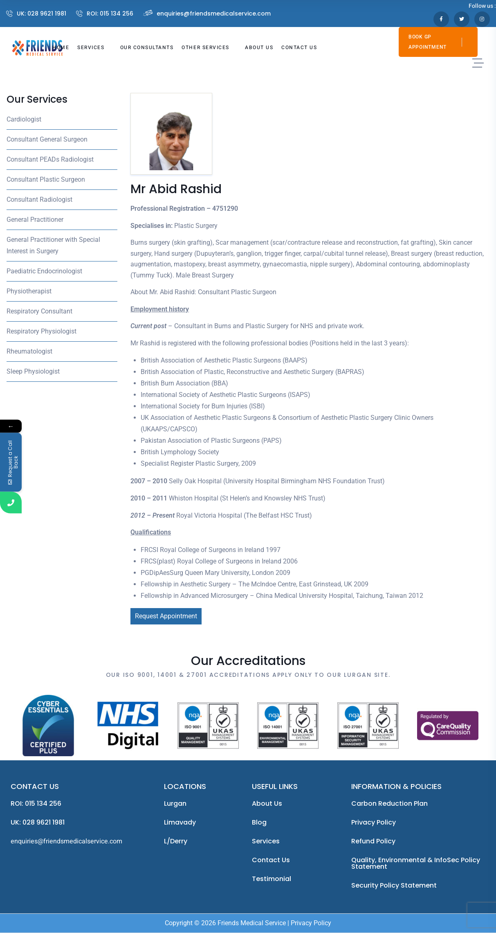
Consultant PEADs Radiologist (50, 159)
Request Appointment (166, 616)
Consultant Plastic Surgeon (46, 179)
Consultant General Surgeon (47, 139)
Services (266, 841)
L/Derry (175, 841)
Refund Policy (373, 841)
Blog (259, 822)
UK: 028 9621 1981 (41, 13)
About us (267, 803)
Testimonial (271, 878)
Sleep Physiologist (33, 371)
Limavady (180, 822)
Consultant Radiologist (39, 199)
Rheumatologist (29, 351)
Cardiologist (24, 119)
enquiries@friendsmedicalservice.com (214, 13)
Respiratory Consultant (39, 311)
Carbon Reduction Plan (389, 803)
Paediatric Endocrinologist (44, 271)
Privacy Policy (373, 822)
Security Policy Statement (394, 885)
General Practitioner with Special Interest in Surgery (53, 245)
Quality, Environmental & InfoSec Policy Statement (415, 863)
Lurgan (175, 803)
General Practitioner (35, 219)
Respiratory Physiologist (41, 331)
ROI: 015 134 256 (110, 13)
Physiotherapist (29, 291)
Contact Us (271, 860)
